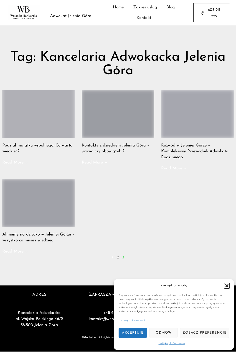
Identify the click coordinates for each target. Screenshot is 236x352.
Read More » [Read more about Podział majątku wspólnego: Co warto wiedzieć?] (15, 163)
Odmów (164, 333)
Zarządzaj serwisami (133, 320)
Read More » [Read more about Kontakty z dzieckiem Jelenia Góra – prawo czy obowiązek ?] (94, 163)
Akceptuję (133, 333)
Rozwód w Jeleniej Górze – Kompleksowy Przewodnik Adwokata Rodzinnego (194, 152)
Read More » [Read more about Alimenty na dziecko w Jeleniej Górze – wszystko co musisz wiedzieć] (15, 252)
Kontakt (144, 18)
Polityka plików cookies (172, 343)
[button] (227, 285)
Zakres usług (145, 7)
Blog (170, 7)
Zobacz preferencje (205, 333)
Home (118, 7)
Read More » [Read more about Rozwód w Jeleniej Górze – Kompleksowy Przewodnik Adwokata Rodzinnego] (173, 168)
